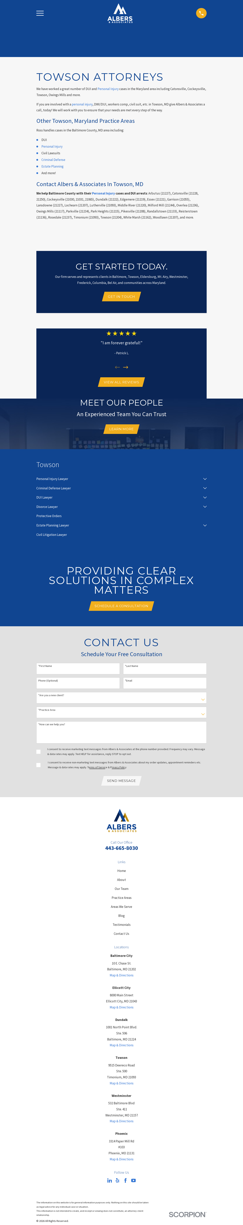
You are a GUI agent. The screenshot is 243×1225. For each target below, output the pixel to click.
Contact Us (121, 937)
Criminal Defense (53, 160)
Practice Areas (122, 900)
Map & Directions (122, 978)
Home (121, 874)
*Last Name (131, 668)
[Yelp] (117, 1183)
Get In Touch (121, 297)
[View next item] (125, 367)
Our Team (121, 892)
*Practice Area (46, 712)
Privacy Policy (118, 769)
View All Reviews (121, 383)
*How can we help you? (51, 727)
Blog (121, 919)
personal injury (82, 104)
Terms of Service (97, 769)
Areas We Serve (121, 910)
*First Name (45, 668)
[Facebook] (125, 1183)
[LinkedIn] (109, 1183)
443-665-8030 (121, 850)
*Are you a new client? (51, 697)
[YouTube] (133, 1183)
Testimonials (122, 928)
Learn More (121, 431)
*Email (128, 683)
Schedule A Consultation (121, 608)
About (121, 883)
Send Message (121, 783)
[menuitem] (118, 480)
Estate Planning (52, 166)
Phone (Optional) (48, 683)
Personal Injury (108, 89)
